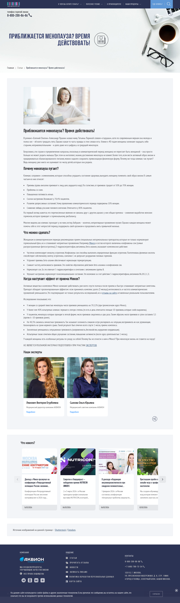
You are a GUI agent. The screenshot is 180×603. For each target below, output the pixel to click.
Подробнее (30, 418)
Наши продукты (131, 4)
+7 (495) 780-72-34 (133, 573)
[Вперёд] (162, 485)
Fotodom (72, 536)
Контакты (129, 562)
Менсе (92, 249)
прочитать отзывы (77, 569)
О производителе (114, 4)
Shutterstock (60, 536)
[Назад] (17, 485)
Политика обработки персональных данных (90, 583)
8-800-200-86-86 (132, 568)
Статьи (71, 564)
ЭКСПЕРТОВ (91, 351)
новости (72, 574)
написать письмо (76, 578)
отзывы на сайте (109, 299)
